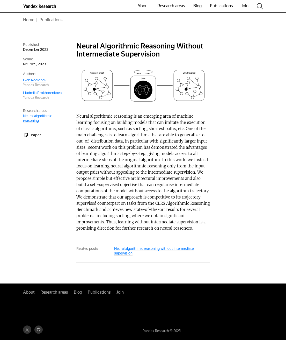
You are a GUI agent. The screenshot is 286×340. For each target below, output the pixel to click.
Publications (51, 19)
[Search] (260, 6)
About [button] (143, 5)
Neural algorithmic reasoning (37, 118)
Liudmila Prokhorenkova (42, 93)
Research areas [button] (171, 5)
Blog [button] (197, 5)
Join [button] (244, 5)
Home (28, 19)
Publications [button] (221, 5)
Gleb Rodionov (34, 80)
